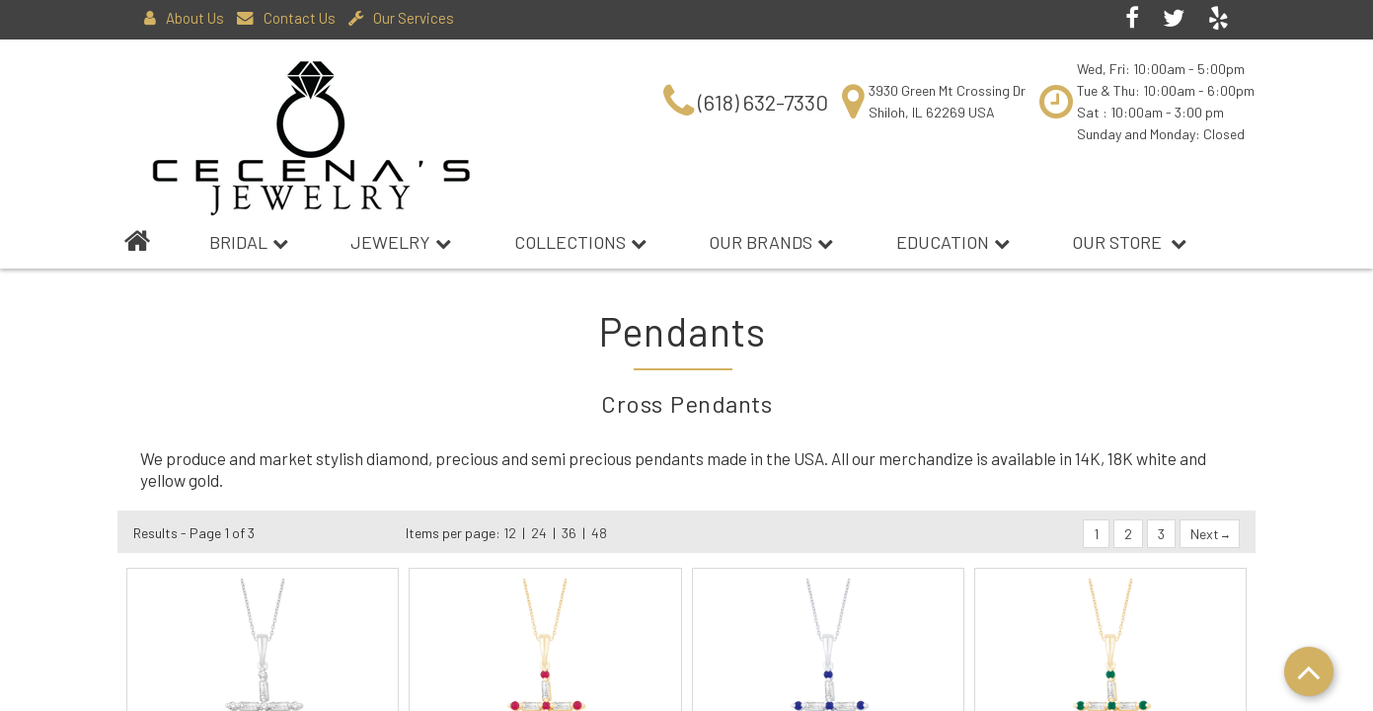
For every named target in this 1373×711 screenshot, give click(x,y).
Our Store (1129, 242)
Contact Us (286, 18)
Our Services (401, 18)
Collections (580, 242)
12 (509, 532)
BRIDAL (248, 242)
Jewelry (400, 242)
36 (569, 532)
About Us (184, 18)
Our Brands (771, 242)
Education (953, 242)
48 (599, 532)
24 (539, 532)
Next (1209, 533)
